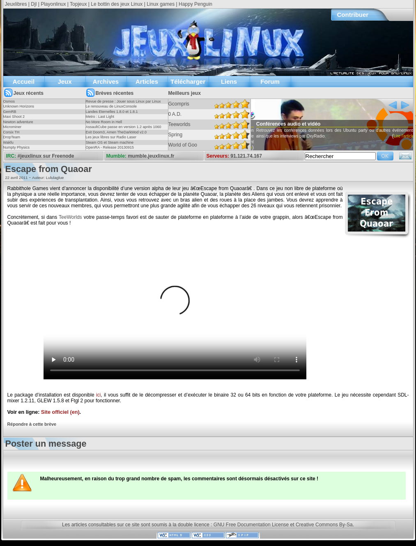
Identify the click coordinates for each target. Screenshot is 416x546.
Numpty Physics (16, 147)
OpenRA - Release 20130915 (110, 147)
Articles (147, 81)
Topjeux (78, 4)
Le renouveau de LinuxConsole (111, 106)
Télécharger (187, 81)
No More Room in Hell (104, 122)
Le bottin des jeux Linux (116, 4)
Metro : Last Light (100, 117)
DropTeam (12, 137)
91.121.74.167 (246, 156)
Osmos (9, 101)
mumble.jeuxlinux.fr (151, 156)
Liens (229, 81)
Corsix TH (11, 132)
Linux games (161, 4)
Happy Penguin (195, 4)
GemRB (9, 112)
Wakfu (8, 142)
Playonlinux (53, 4)
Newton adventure (18, 122)
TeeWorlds (70, 217)
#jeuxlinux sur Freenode (46, 156)
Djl (34, 4)
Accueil (23, 81)
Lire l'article (254, 147)
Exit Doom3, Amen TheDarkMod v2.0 (116, 132)
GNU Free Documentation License (251, 525)
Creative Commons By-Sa (324, 525)
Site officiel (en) (60, 412)
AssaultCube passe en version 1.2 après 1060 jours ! (123, 129)
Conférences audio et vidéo (301, 124)
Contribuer (353, 14)
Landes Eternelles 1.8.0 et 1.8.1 (112, 112)
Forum (270, 81)
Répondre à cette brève (31, 424)
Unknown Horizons (18, 106)
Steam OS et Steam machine (110, 142)
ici (98, 395)
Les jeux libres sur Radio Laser (111, 137)
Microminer (12, 127)
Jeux (64, 81)
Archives (106, 81)
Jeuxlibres (16, 4)
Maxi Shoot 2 (14, 117)
